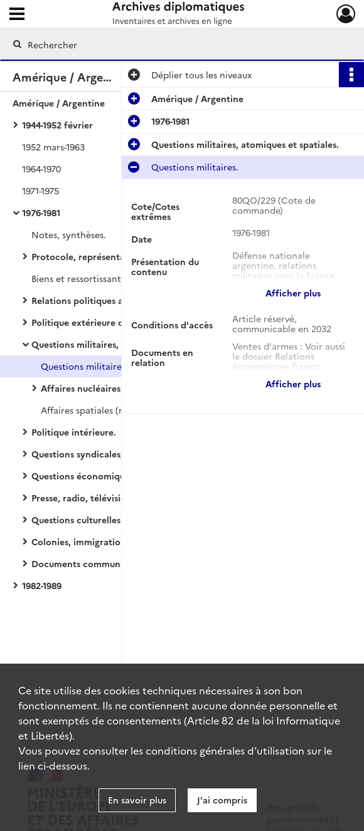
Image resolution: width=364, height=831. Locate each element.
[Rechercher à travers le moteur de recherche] (171, 44)
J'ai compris (222, 799)
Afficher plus (293, 292)
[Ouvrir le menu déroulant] (16, 15)
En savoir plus (137, 799)
